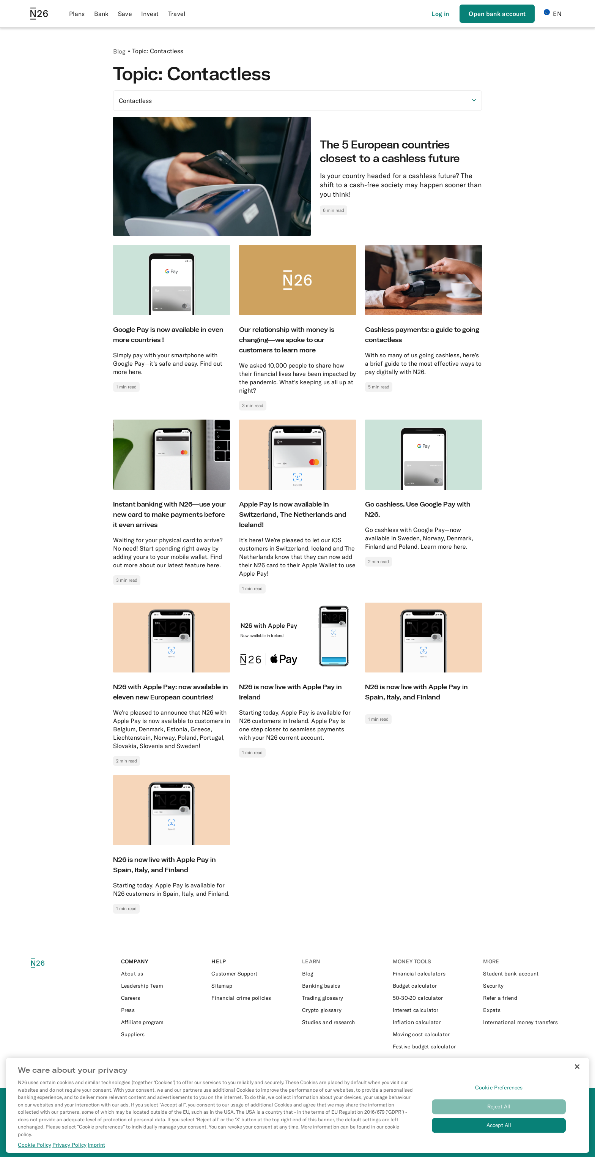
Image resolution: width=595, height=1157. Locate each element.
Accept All (498, 1133)
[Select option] (297, 100)
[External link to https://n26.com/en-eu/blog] (343, 973)
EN (553, 13)
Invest (150, 13)
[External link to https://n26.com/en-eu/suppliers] (162, 1034)
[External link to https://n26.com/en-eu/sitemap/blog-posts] (252, 986)
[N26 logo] (48, 963)
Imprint (96, 1153)
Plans (77, 13)
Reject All (498, 1114)
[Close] (577, 1075)
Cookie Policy (34, 1153)
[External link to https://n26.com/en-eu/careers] (162, 998)
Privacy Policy (69, 1153)
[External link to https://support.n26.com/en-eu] (252, 973)
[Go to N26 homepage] (39, 14)
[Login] (440, 14)
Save (125, 13)
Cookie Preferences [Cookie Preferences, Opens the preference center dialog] (499, 1095)
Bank (101, 13)
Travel (177, 13)
